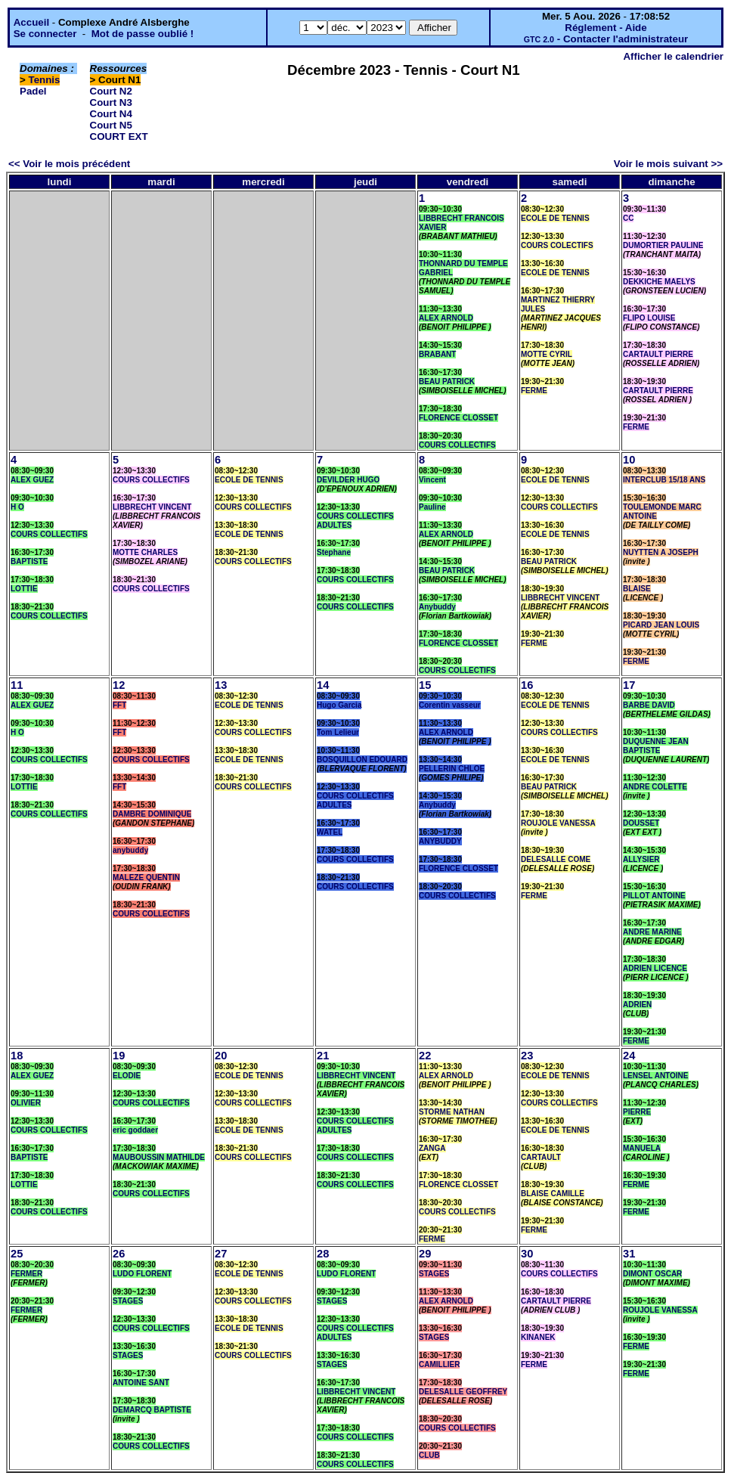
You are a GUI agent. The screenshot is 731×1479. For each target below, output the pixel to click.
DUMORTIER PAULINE (663, 245)
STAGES (128, 1301)
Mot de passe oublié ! (142, 33)
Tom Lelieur (338, 732)
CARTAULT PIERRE (658, 354)
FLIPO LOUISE (649, 318)
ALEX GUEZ (32, 480)
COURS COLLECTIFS (457, 445)
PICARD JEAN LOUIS (661, 625)
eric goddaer (135, 1130)
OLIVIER (26, 1103)
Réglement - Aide (605, 27)
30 (527, 1254)
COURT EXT (119, 136)
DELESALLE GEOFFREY (463, 1392)
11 (17, 685)
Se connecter (45, 33)
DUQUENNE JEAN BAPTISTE (656, 746)
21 (323, 1056)
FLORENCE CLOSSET (458, 418)
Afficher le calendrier (673, 56)
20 (221, 1056)
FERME (534, 390)
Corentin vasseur (450, 705)
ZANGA (432, 1148)
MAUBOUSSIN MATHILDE (159, 1157)
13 (221, 685)
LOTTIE (24, 588)
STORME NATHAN (452, 1112)
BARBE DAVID (649, 705)
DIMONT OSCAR (652, 1274)
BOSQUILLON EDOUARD (362, 759)
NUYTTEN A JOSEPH (660, 552)
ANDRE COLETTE (655, 787)
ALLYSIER (641, 859)
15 (425, 685)
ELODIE (127, 1075)
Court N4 (111, 113)
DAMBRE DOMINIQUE (152, 814)
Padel (33, 91)
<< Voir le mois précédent (69, 163)
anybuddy (130, 850)
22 (425, 1056)
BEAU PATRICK (447, 381)
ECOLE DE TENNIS (555, 218)
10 (629, 460)
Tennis (44, 79)
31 (629, 1254)
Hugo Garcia (339, 705)
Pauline (432, 507)
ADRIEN (637, 1004)
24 (629, 1056)
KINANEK (538, 1337)
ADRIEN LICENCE (655, 968)
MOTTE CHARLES (145, 552)
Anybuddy (437, 607)
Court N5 (111, 125)
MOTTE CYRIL (546, 354)
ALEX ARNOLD (446, 318)
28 (323, 1254)
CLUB (429, 1455)
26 (119, 1254)
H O (17, 507)
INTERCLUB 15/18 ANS (664, 480)
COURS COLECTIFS (557, 245)
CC (628, 218)
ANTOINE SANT (141, 1382)
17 (629, 685)
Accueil (31, 22)
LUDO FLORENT (142, 1274)
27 (221, 1254)
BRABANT (437, 354)
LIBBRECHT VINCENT (152, 507)
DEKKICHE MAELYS (659, 282)
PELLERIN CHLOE (452, 768)
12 (119, 685)
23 (527, 1056)
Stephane (334, 552)
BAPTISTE (29, 561)
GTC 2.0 (539, 39)
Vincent (432, 480)
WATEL (329, 832)
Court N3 (111, 102)
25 (17, 1254)
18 (17, 1056)
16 (527, 685)
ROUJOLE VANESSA (558, 823)
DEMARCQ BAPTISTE (152, 1410)
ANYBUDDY (440, 841)
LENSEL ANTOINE (656, 1075)
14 (323, 685)
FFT (119, 705)
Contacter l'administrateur (625, 39)
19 (119, 1056)
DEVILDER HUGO (348, 480)
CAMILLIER (439, 1364)
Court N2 (111, 91)
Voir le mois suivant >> (668, 163)
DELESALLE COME (555, 859)
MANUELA (642, 1148)
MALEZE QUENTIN (146, 877)
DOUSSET (641, 823)
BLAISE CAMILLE (552, 1193)
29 (425, 1254)
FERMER (26, 1274)
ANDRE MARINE (652, 932)
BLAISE (637, 588)
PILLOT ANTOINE (654, 895)
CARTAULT (541, 1157)
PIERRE (637, 1112)
